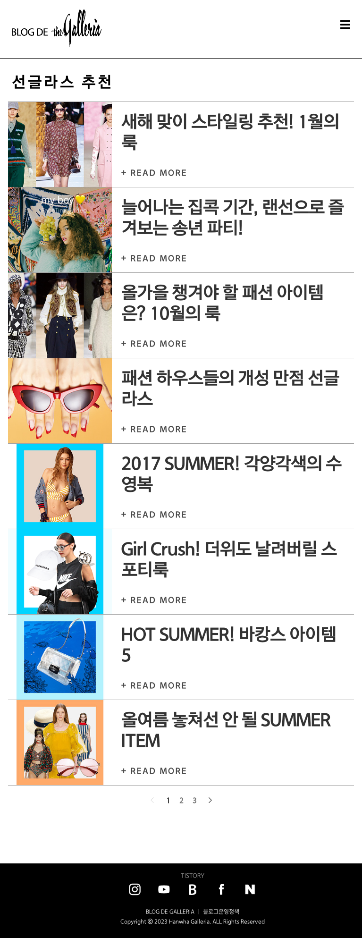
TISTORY (192, 875)
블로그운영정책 (221, 911)
